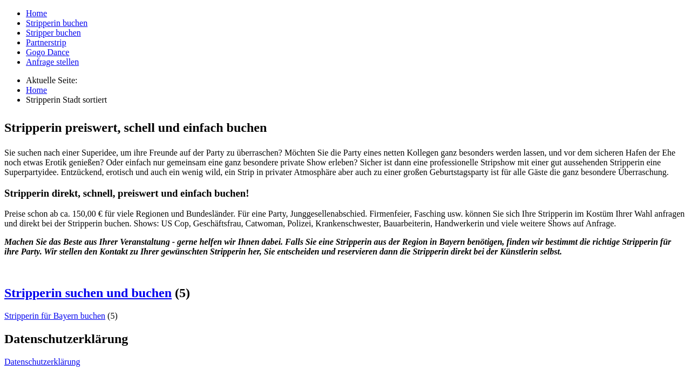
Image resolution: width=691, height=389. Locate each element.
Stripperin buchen (56, 23)
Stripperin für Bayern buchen (54, 315)
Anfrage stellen (52, 61)
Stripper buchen (53, 32)
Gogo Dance (47, 52)
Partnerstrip (46, 42)
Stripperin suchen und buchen (88, 293)
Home (36, 13)
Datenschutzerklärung (42, 361)
